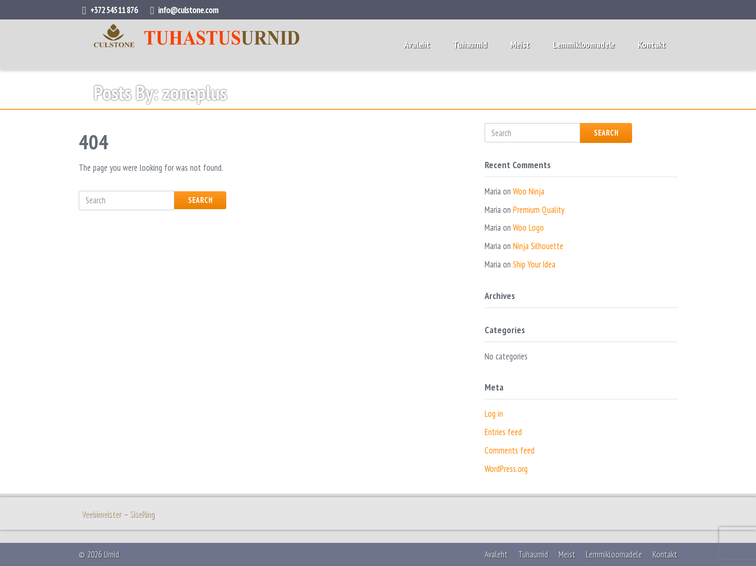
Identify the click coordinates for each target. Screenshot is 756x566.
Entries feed (503, 432)
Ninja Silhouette (538, 246)
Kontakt (652, 44)
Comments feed (509, 450)
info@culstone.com (188, 10)
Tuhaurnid (470, 44)
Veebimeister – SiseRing (117, 514)
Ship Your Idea (534, 264)
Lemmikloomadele (584, 44)
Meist (520, 44)
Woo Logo (528, 227)
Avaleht (417, 44)
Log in (494, 413)
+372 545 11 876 (114, 10)
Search (200, 200)
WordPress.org (506, 469)
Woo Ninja (528, 191)
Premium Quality (538, 209)
